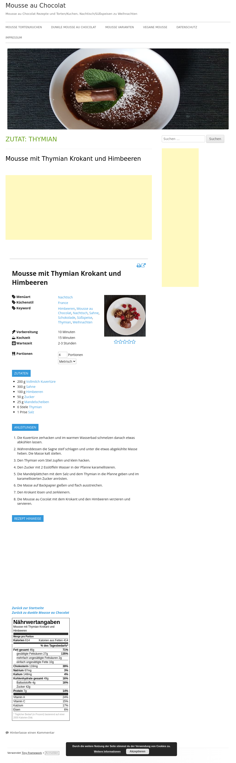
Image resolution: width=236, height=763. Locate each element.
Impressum (14, 37)
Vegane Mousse (155, 27)
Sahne (94, 313)
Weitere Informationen (107, 751)
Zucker (29, 397)
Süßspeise (84, 317)
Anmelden (52, 752)
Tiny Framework (32, 752)
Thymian (64, 322)
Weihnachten (82, 322)
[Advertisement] (79, 207)
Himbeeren (66, 308)
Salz (31, 412)
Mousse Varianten (119, 27)
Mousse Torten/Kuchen (24, 27)
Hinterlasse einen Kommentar (32, 732)
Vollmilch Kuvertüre (41, 381)
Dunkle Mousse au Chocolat (73, 27)
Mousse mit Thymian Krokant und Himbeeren (73, 158)
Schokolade (66, 317)
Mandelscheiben (36, 402)
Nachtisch (65, 297)
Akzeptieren (137, 751)
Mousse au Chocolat (36, 5)
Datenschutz (187, 27)
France (63, 303)
